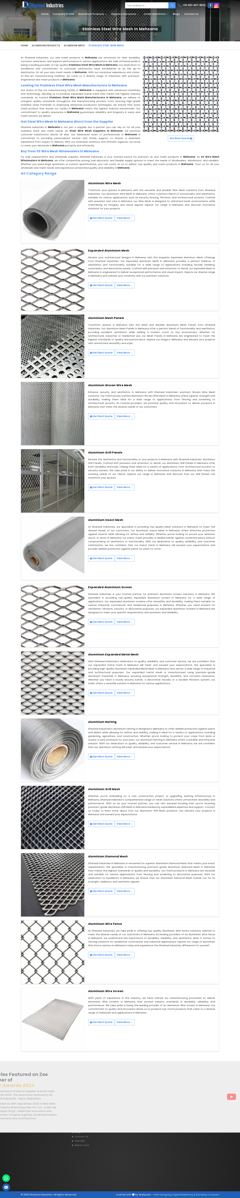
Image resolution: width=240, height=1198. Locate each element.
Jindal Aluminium (156, 14)
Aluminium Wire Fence (105, 924)
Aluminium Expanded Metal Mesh (113, 654)
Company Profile (63, 14)
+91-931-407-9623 (192, 5)
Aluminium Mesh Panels (106, 318)
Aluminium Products (92, 14)
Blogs (176, 14)
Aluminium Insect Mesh (105, 520)
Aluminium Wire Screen (106, 991)
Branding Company (207, 1194)
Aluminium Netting (102, 722)
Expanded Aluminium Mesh (108, 250)
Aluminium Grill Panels (105, 452)
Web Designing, (163, 1194)
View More (125, 218)
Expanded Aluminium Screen (110, 587)
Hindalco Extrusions (125, 14)
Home (45, 14)
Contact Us (191, 14)
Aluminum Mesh (74, 45)
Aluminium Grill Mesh (104, 789)
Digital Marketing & (184, 1194)
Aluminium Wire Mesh (104, 183)
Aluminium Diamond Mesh (108, 856)
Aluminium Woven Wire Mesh (110, 385)
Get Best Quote (101, 218)
